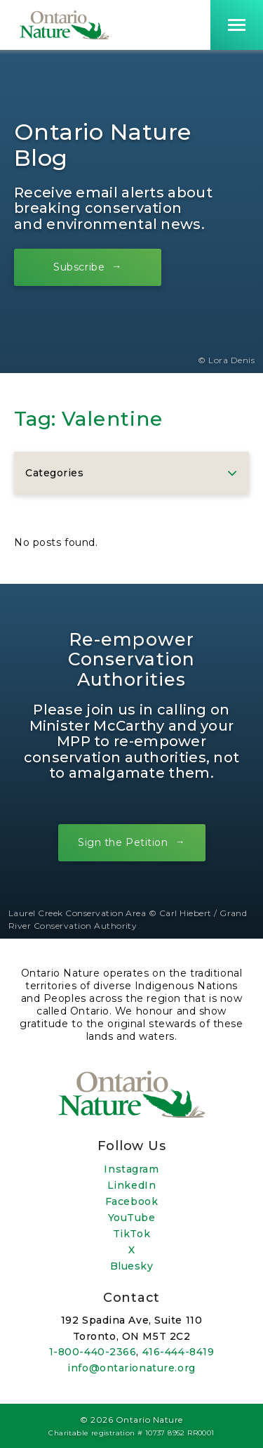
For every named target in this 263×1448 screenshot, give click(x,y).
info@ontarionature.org (131, 1368)
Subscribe (78, 266)
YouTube (132, 1217)
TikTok (131, 1233)
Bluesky (132, 1266)
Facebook (131, 1201)
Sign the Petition (123, 842)
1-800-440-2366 (93, 1351)
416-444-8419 (178, 1351)
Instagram (131, 1169)
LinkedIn (131, 1185)
